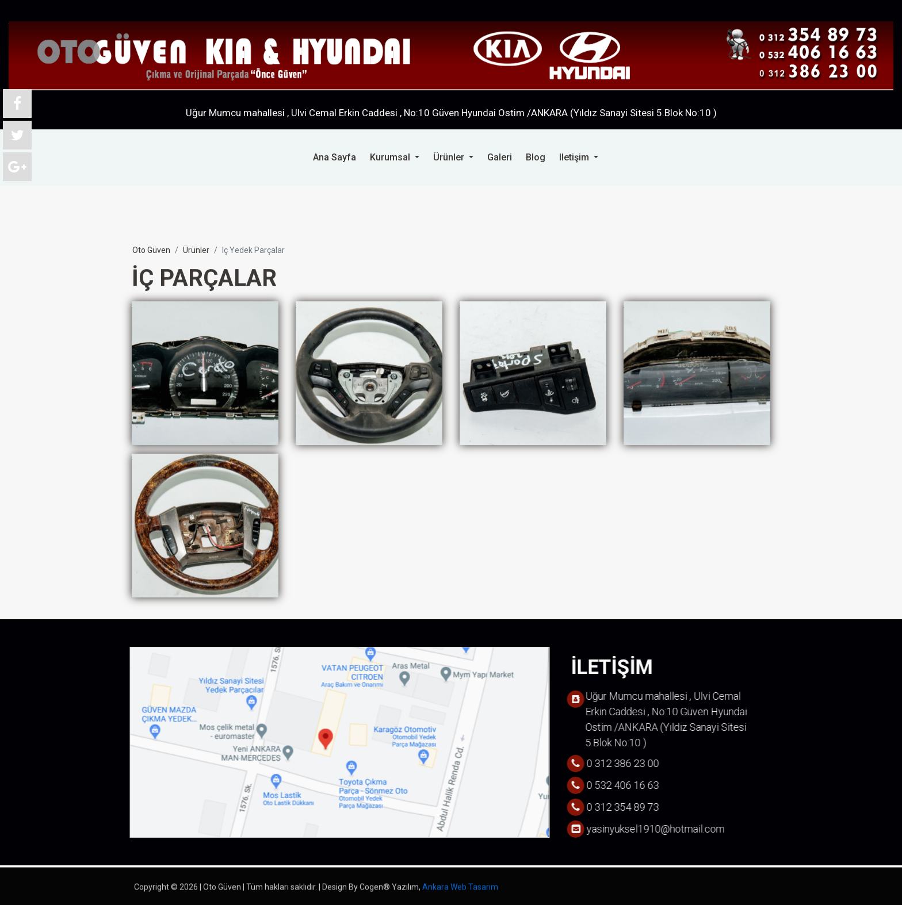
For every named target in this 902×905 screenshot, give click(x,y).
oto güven (151, 250)
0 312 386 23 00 (793, 75)
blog (535, 156)
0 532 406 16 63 (793, 50)
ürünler (196, 250)
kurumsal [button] (391, 156)
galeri (499, 156)
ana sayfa (334, 156)
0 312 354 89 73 (793, 26)
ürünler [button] (450, 156)
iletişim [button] (575, 156)
